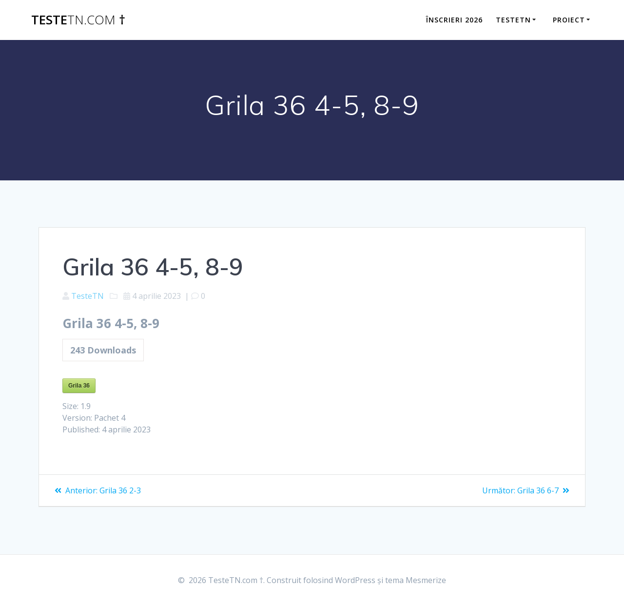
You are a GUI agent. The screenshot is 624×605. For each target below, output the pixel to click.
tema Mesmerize (415, 580)
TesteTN (87, 296)
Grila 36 (79, 385)
